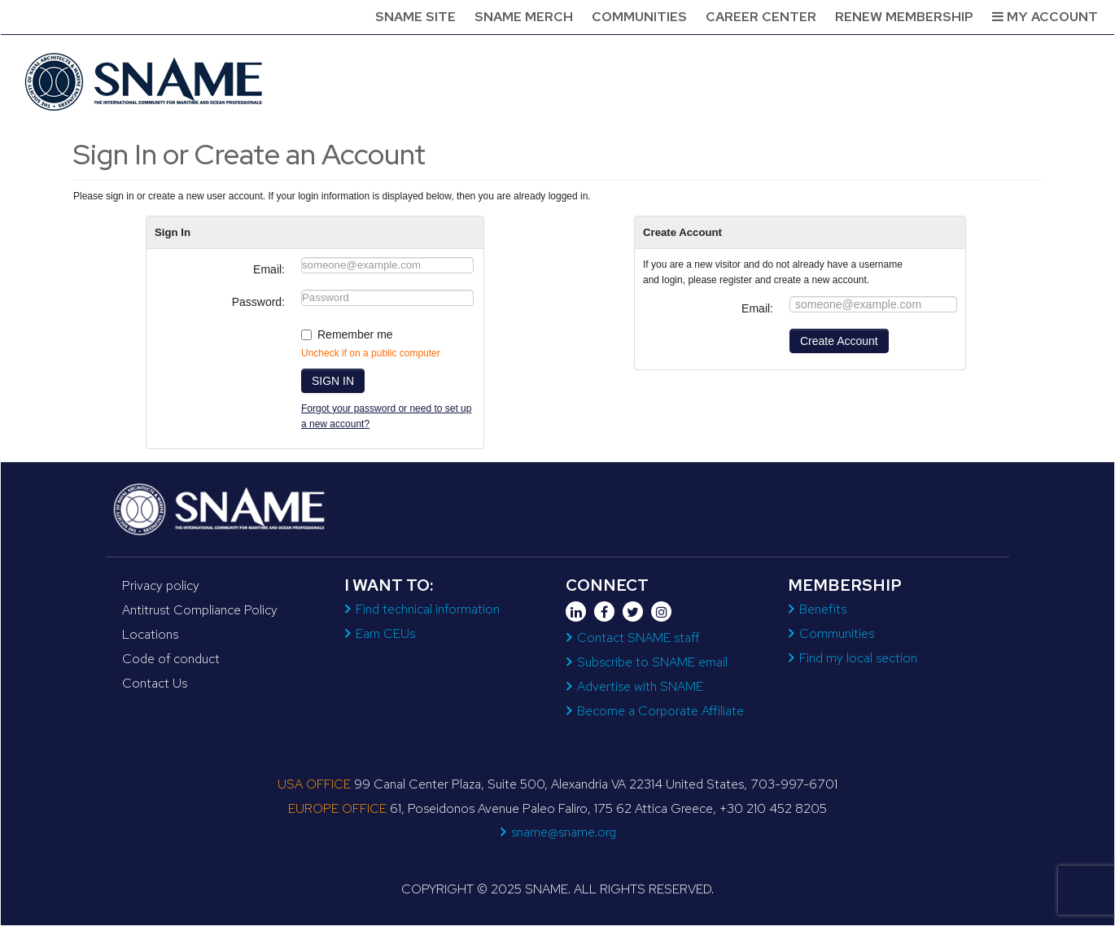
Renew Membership (904, 16)
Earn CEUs (385, 633)
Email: (269, 269)
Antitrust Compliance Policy (200, 609)
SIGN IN (333, 380)
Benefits (822, 609)
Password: (258, 301)
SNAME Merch (523, 16)
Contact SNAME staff (638, 637)
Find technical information (428, 609)
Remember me (355, 334)
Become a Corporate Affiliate (660, 710)
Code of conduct (171, 658)
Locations (150, 634)
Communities (639, 16)
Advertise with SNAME (640, 686)
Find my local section (858, 657)
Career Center (761, 16)
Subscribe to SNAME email (652, 661)
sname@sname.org (563, 832)
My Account (1045, 16)
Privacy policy (160, 585)
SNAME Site (415, 16)
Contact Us (154, 683)
